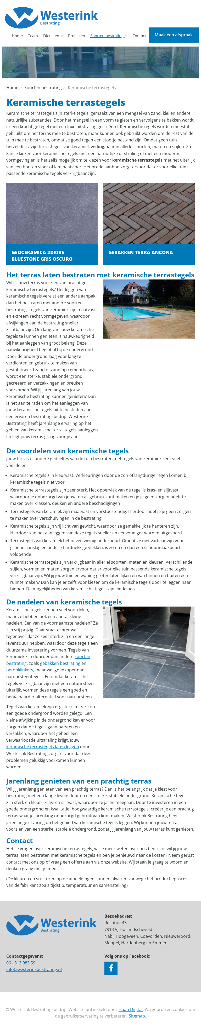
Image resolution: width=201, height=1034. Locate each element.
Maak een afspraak (174, 35)
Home (17, 35)
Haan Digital (131, 1009)
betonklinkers (19, 670)
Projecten (76, 35)
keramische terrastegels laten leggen (42, 747)
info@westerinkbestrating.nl (34, 969)
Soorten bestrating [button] (108, 35)
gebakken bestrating (60, 663)
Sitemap (137, 1016)
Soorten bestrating (43, 87)
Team (33, 35)
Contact (139, 35)
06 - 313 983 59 (20, 963)
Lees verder (52, 224)
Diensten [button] (53, 35)
